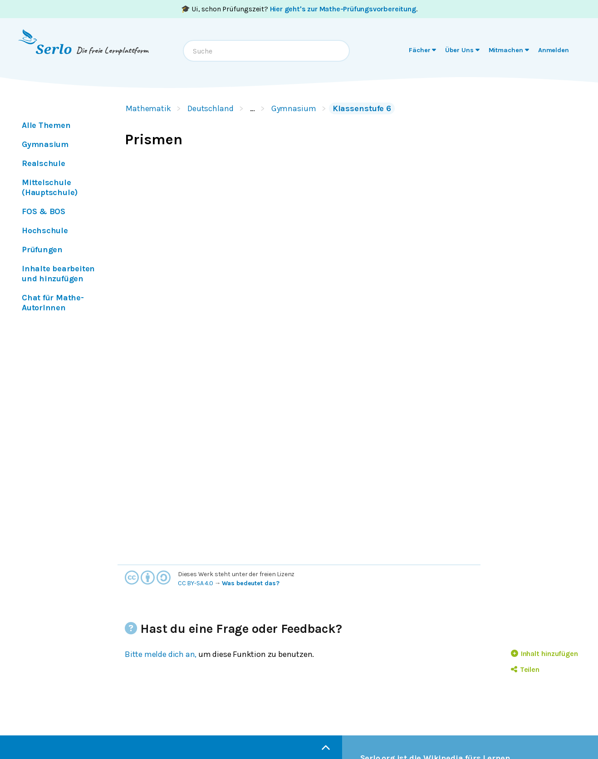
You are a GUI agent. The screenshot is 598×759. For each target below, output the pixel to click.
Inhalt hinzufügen (544, 653)
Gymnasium (293, 108)
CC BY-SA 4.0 (195, 583)
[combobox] (266, 51)
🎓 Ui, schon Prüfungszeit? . (299, 9)
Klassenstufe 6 (362, 108)
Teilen (525, 669)
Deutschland (210, 108)
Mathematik (148, 108)
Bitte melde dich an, (160, 654)
